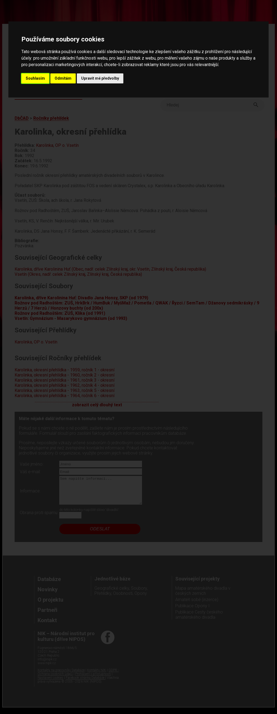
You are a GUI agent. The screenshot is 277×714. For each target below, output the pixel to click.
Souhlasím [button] (35, 78)
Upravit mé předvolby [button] (100, 78)
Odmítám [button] (63, 78)
